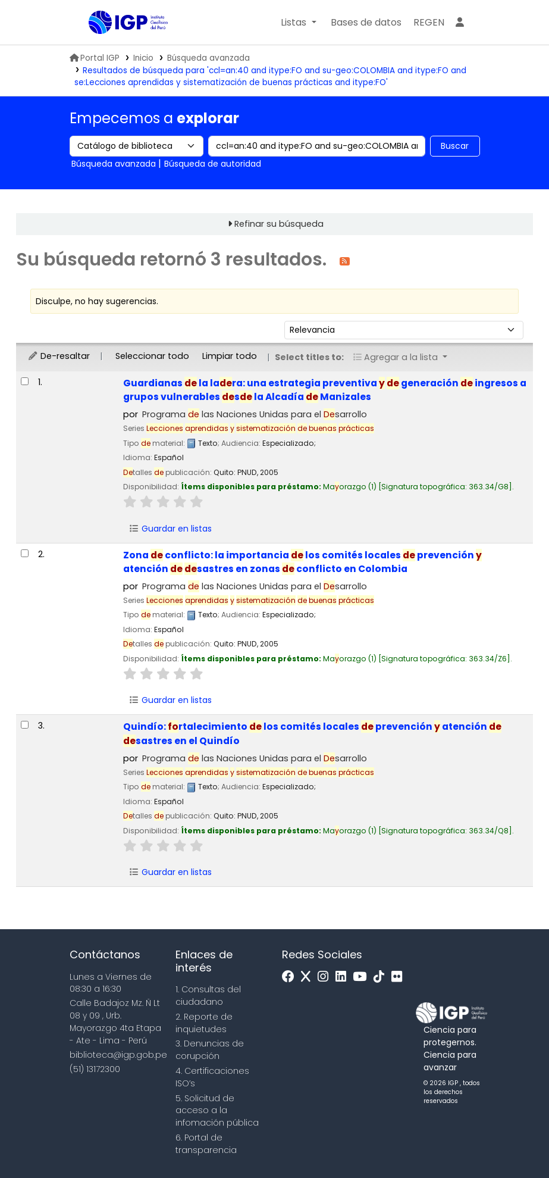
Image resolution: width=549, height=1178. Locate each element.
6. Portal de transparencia (206, 1144)
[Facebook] (291, 977)
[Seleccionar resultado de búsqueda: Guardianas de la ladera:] (25, 381)
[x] (308, 977)
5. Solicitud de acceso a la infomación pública (217, 1110)
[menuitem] (429, 23)
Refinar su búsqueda (279, 224)
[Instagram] (326, 977)
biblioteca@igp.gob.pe (118, 1055)
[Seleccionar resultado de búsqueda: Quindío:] (25, 725)
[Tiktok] (382, 977)
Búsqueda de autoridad (212, 164)
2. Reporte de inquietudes (204, 1023)
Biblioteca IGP (118, 46)
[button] (298, 23)
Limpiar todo (229, 356)
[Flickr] (399, 977)
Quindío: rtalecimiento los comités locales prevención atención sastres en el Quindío (312, 733)
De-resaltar (58, 356)
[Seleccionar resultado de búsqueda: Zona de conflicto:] (25, 553)
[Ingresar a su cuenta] (459, 23)
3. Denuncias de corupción (209, 1050)
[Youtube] (362, 977)
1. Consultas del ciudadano (208, 995)
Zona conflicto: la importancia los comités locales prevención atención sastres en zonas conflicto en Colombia (302, 562)
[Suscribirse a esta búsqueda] (345, 260)
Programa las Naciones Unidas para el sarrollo (254, 414)
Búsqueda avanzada (208, 58)
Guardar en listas (170, 529)
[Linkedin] (343, 977)
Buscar (455, 146)
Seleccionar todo (152, 356)
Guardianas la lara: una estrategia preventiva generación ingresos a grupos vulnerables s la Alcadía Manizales (324, 390)
